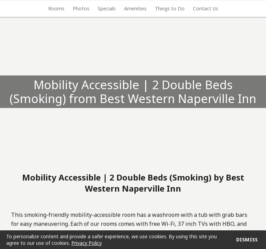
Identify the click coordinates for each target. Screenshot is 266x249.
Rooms (56, 8)
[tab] (56, 8)
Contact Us (205, 8)
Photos (81, 8)
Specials (107, 8)
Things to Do (170, 8)
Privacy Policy (86, 243)
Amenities (135, 8)
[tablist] (133, 8)
